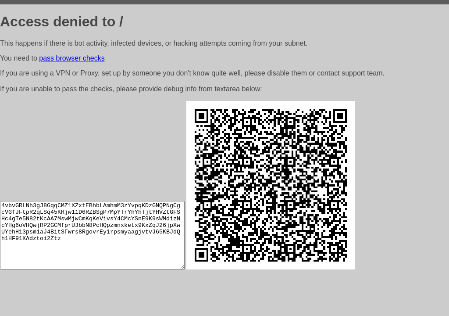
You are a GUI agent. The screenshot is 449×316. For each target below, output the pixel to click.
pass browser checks (71, 58)
